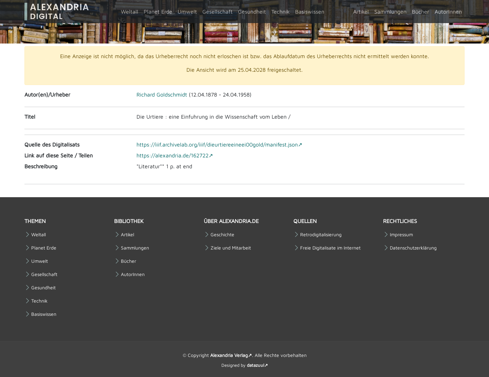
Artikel (361, 11)
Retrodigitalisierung (321, 234)
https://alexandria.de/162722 (173, 155)
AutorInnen (448, 11)
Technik (280, 11)
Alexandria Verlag (229, 355)
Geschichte (222, 234)
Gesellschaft (217, 11)
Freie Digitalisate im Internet (330, 247)
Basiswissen (309, 11)
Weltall (129, 11)
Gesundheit (252, 11)
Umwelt (187, 11)
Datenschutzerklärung (413, 247)
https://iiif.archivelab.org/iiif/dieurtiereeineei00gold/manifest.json (217, 144)
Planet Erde (158, 11)
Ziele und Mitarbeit (231, 247)
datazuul (255, 365)
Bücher (420, 11)
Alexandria (59, 11)
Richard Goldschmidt (162, 94)
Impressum (401, 234)
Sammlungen (390, 11)
